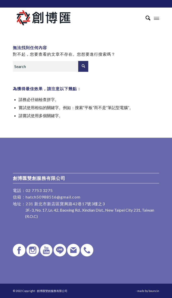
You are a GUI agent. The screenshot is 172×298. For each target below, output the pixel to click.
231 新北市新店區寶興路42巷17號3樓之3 (65, 203)
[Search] (145, 18)
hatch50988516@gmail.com (53, 196)
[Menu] (156, 18)
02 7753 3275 (39, 190)
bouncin (154, 290)
